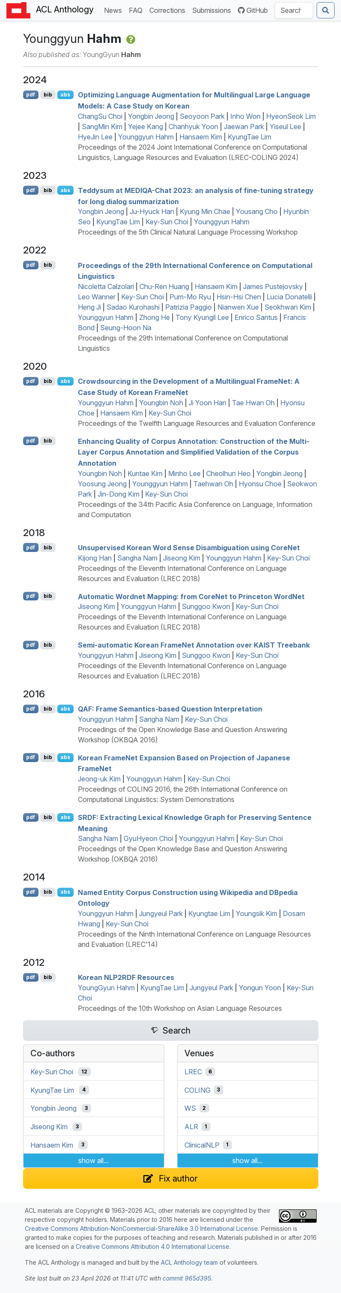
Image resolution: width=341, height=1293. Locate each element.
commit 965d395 (187, 1278)
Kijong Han (95, 558)
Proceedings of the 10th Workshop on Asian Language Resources (180, 1008)
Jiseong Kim (181, 558)
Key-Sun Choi (166, 221)
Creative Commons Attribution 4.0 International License (152, 1246)
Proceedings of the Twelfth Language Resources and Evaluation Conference (196, 423)
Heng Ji (89, 307)
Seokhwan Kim (287, 307)
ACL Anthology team (189, 1262)
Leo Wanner (97, 296)
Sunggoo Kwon (206, 606)
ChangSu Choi (100, 116)
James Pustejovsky (273, 286)
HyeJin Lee (95, 137)
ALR (191, 1126)
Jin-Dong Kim (118, 494)
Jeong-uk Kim (99, 779)
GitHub (253, 10)
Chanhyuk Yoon (193, 126)
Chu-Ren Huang (164, 286)
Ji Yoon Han (207, 402)
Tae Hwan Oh (253, 402)
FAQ (137, 10)
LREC (193, 1071)
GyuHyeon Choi (148, 838)
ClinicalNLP (201, 1144)
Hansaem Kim (200, 137)
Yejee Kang (145, 126)
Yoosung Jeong (102, 483)
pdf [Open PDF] (30, 94)
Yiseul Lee (285, 126)
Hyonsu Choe (260, 483)
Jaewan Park (244, 126)
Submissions (213, 10)
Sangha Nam (137, 558)
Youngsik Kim (256, 913)
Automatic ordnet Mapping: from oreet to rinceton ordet (191, 596)
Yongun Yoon (260, 987)
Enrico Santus (256, 317)
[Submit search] (326, 10)
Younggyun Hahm (146, 137)
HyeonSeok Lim (291, 116)
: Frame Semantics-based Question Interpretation (170, 709)
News (114, 10)
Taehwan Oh (213, 483)
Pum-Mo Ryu (190, 296)
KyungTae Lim (249, 137)
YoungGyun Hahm (106, 987)
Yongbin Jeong (151, 116)
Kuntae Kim (145, 473)
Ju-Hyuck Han (152, 211)
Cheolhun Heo (228, 473)
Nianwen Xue (238, 307)
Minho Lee (184, 473)
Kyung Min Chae (205, 211)
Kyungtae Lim (209, 913)
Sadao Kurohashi (133, 307)
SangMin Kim (102, 126)
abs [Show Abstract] (65, 94)
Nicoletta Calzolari (106, 286)
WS (190, 1108)
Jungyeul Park (161, 913)
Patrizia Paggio (188, 307)
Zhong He (154, 317)
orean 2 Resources (126, 977)
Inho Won (245, 116)
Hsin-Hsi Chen (238, 296)
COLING (197, 1089)
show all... (93, 1160)
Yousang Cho (257, 211)
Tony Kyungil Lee (202, 317)
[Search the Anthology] (294, 10)
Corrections (169, 10)
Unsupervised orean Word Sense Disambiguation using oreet (189, 547)
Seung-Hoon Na (125, 327)
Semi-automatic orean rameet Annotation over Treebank (194, 645)
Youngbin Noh (161, 402)
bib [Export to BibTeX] (48, 94)
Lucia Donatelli (289, 296)
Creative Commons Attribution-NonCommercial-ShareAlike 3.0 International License (141, 1228)
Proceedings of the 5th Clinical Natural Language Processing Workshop (188, 232)
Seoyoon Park (202, 116)
